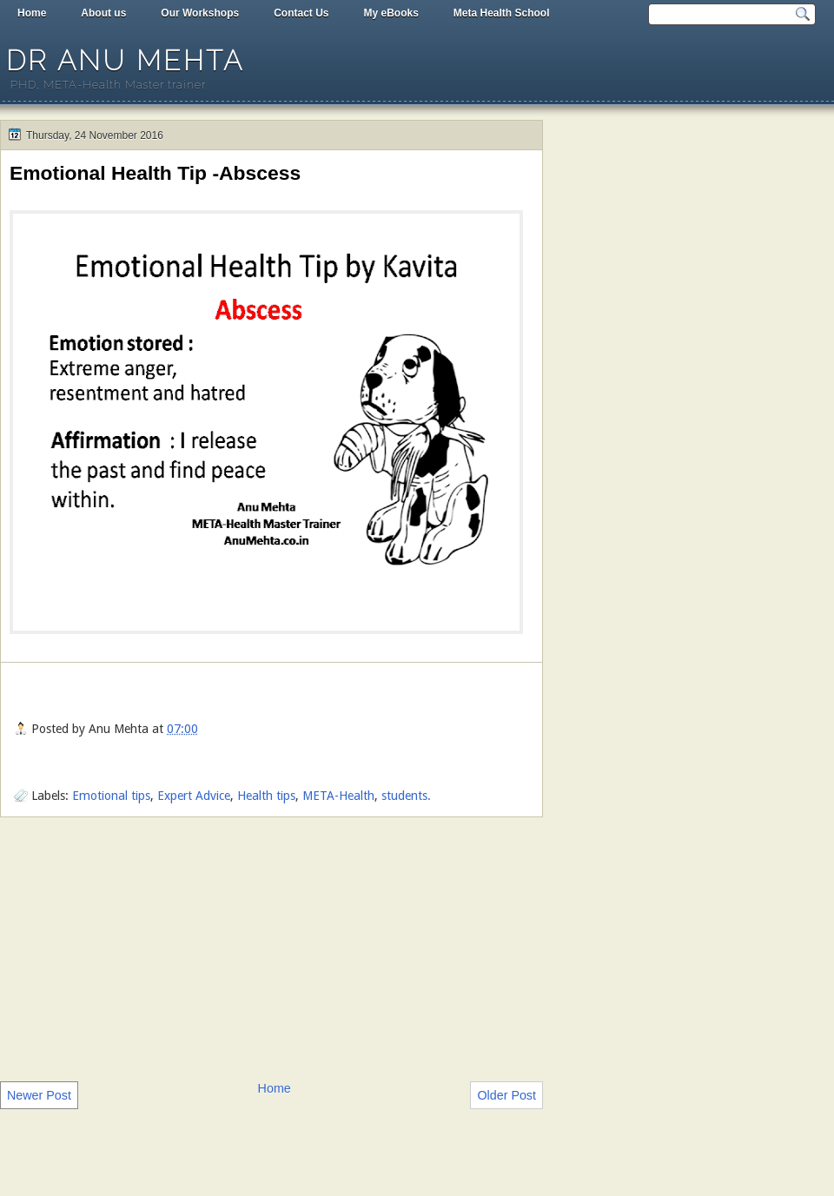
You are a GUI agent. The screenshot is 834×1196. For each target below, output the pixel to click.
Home (31, 13)
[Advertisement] (271, 947)
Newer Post (39, 1095)
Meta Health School (501, 13)
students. (406, 796)
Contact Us (301, 13)
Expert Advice (193, 796)
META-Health (338, 796)
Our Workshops (200, 13)
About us (103, 13)
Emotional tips (111, 796)
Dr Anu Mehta (125, 60)
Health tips (266, 796)
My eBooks (390, 13)
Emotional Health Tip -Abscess (155, 173)
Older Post (506, 1095)
